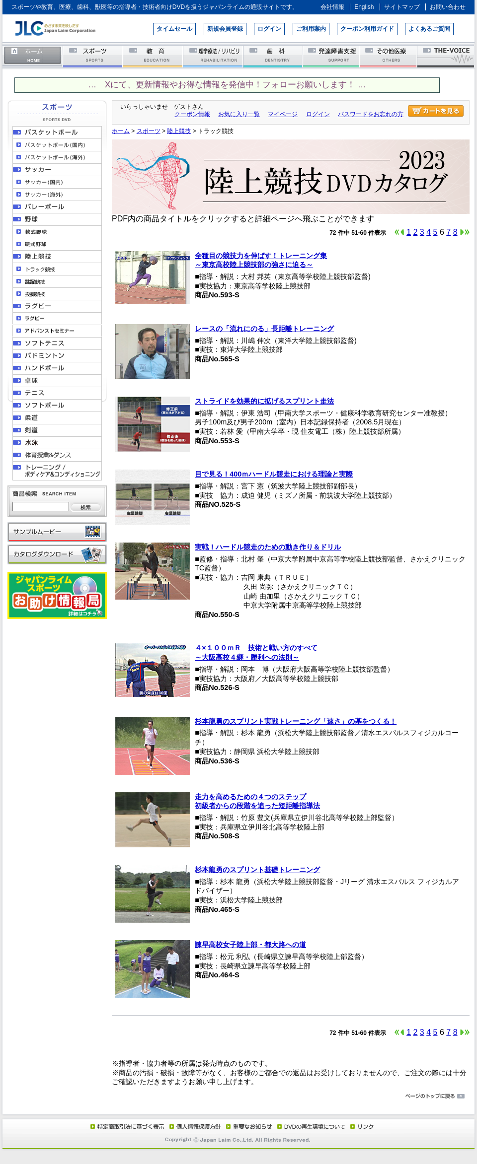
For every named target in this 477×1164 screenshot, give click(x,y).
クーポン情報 (192, 114)
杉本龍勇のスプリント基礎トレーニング (257, 870)
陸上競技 (179, 131)
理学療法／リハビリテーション (213, 55)
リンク (361, 1126)
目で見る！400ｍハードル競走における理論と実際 (274, 474)
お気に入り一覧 (239, 114)
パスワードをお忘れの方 (370, 114)
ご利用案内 (311, 28)
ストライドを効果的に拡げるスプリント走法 (264, 401)
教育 (153, 55)
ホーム (32, 55)
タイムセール (174, 28)
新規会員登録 (225, 28)
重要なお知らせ (247, 1126)
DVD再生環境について (312, 1126)
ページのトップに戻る (238, 1096)
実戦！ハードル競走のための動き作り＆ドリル (268, 547)
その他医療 (389, 55)
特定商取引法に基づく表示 (126, 1126)
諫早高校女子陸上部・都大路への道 (250, 945)
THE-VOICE (446, 55)
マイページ (283, 114)
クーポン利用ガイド (367, 28)
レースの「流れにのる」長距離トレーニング (264, 329)
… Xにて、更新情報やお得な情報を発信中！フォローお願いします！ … (227, 84)
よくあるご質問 (429, 28)
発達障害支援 (332, 55)
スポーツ (93, 55)
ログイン (269, 28)
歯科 (273, 55)
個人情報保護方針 (194, 1126)
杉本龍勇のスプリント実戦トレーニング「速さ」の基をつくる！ (296, 721)
